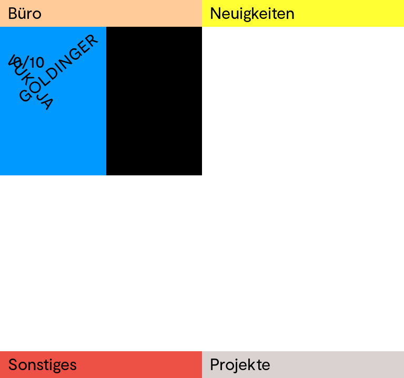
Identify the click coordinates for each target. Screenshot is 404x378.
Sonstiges (42, 363)
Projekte (240, 363)
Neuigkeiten (252, 12)
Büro (25, 12)
